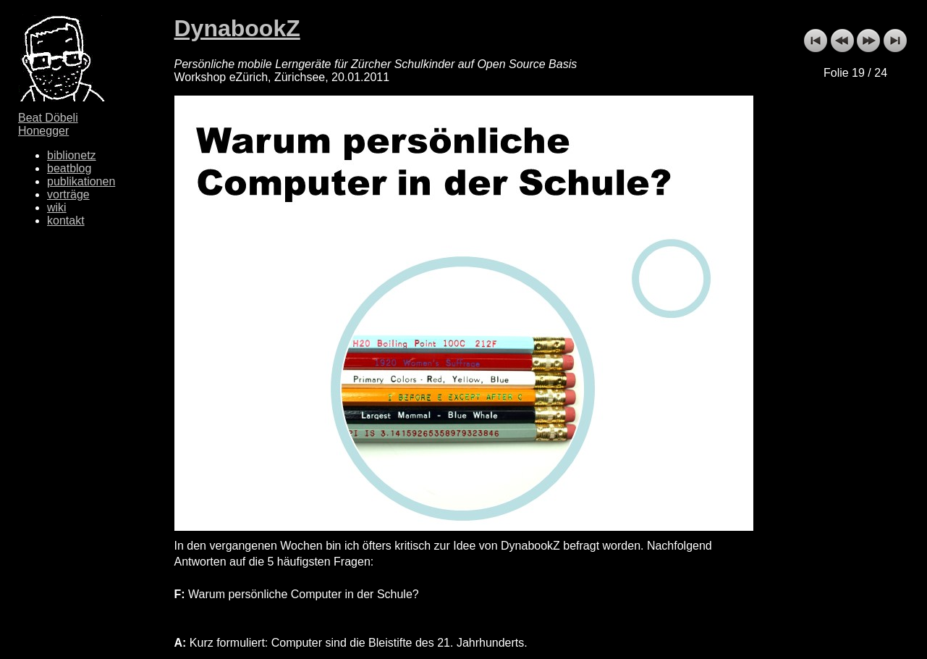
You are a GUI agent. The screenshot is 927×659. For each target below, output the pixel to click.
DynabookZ (237, 28)
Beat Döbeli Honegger (48, 124)
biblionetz (71, 155)
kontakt (66, 220)
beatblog (69, 168)
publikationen (81, 181)
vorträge (68, 194)
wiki (57, 207)
